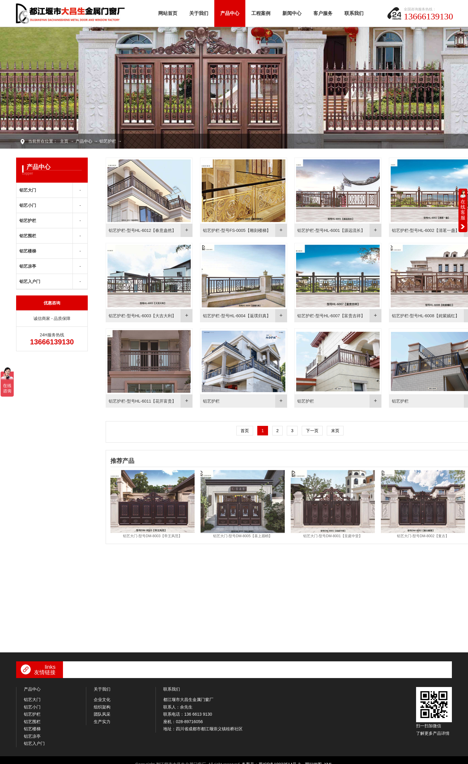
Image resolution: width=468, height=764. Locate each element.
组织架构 (102, 702)
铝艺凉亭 (27, 266)
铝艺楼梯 (27, 251)
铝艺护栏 (107, 141)
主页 (64, 141)
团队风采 (102, 710)
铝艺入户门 (29, 281)
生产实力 (102, 717)
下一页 (309, 427)
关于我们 (198, 13)
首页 (242, 427)
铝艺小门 (27, 205)
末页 (332, 427)
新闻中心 (291, 13)
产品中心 (229, 13)
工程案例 (260, 13)
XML (328, 760)
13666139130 (428, 16)
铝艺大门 (27, 190)
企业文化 (102, 695)
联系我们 (354, 13)
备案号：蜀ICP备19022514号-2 (271, 760)
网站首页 (167, 13)
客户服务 (322, 13)
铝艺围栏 (27, 235)
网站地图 (313, 760)
